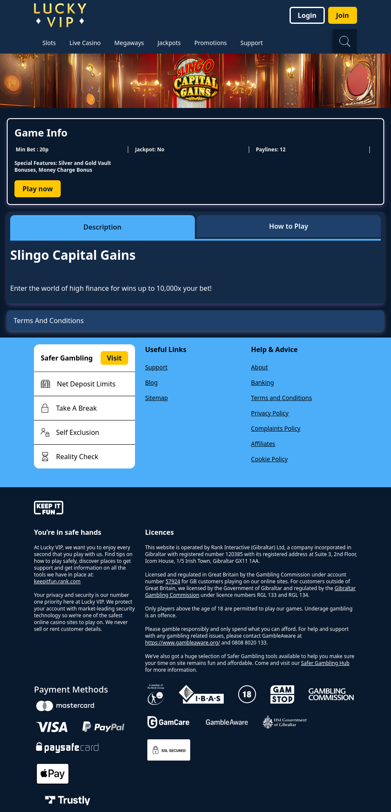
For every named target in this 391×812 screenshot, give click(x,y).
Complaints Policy (275, 428)
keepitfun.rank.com (57, 581)
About (259, 367)
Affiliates (263, 444)
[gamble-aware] (84, 509)
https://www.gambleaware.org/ (182, 642)
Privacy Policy (269, 413)
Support (156, 367)
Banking (262, 382)
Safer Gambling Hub (325, 663)
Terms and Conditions (281, 398)
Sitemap (156, 398)
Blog (151, 382)
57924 (173, 581)
